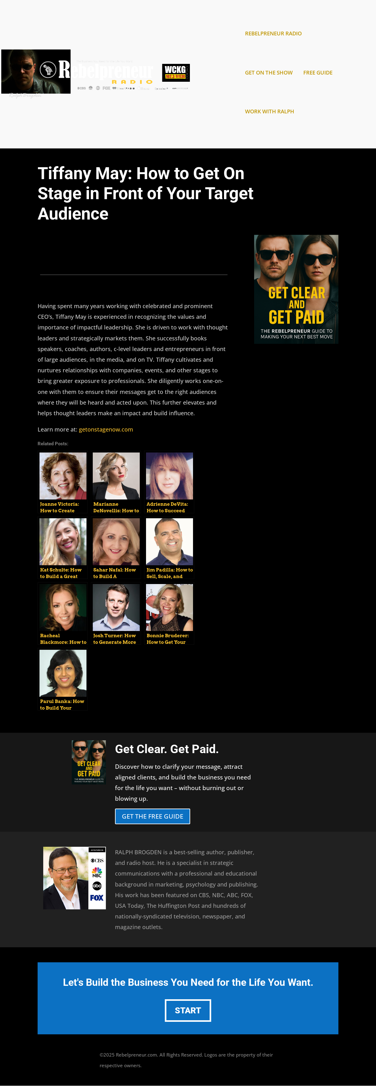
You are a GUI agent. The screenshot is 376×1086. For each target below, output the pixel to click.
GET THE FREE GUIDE (152, 816)
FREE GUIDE (317, 73)
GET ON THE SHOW (269, 73)
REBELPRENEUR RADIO (273, 34)
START (188, 1011)
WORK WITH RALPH (269, 112)
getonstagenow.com (106, 429)
